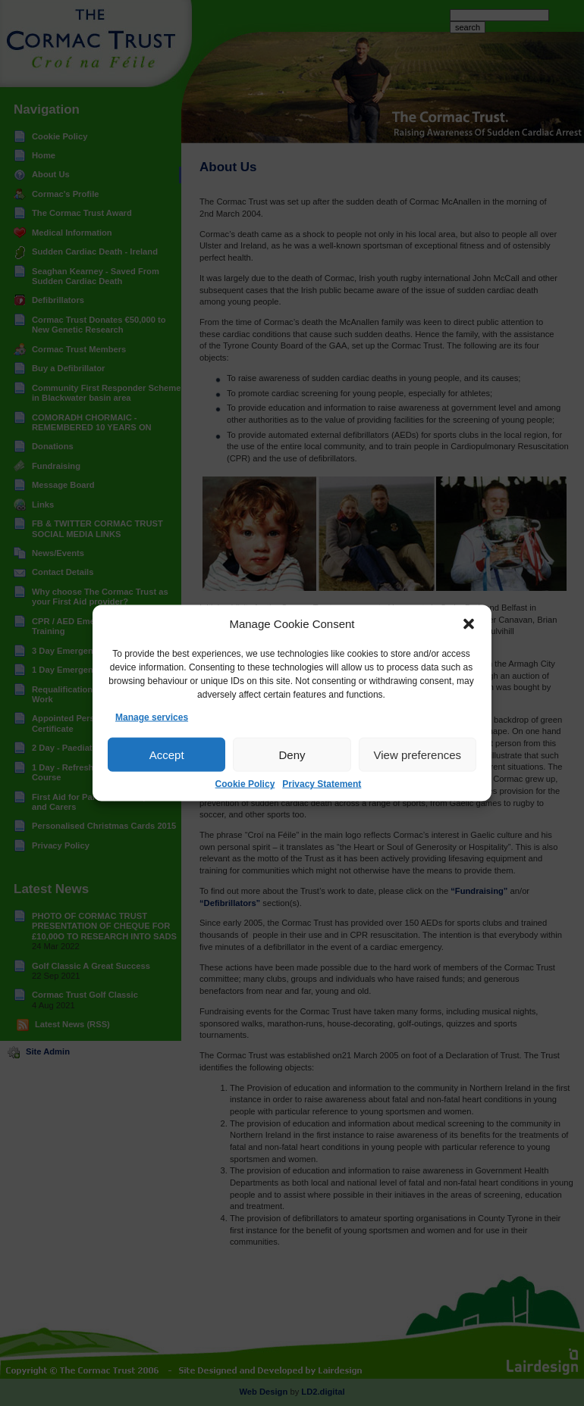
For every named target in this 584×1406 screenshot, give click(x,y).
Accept (166, 754)
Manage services (151, 717)
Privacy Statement (321, 784)
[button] (468, 624)
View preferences (418, 754)
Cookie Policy (245, 784)
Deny (291, 754)
